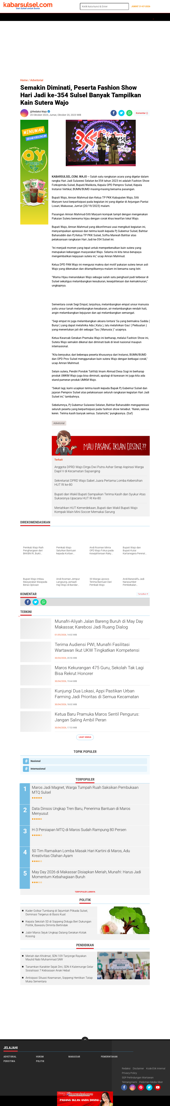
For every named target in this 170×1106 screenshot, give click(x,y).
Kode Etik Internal (155, 1068)
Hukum (44, 17)
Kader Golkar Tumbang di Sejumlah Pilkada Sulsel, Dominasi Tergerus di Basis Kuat (57, 912)
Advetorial (36, 80)
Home (8, 17)
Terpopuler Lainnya (85, 892)
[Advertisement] (85, 48)
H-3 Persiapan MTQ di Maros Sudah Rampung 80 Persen (80, 830)
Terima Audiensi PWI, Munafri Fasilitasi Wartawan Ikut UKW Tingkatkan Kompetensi (98, 647)
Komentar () (142, 113)
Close (61, 1093)
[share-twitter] (121, 113)
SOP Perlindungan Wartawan (138, 1077)
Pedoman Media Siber (151, 1082)
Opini (131, 17)
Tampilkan (143, 594)
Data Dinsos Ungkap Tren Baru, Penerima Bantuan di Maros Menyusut (82, 811)
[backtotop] (85, 1040)
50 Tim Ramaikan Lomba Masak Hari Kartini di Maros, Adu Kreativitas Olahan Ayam (82, 853)
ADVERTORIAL (106, 17)
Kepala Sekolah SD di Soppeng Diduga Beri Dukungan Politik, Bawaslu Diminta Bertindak (58, 923)
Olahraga (73, 17)
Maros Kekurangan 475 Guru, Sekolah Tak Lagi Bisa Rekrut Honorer (101, 670)
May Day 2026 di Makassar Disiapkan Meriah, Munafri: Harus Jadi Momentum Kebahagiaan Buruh (87, 874)
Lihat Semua (85, 737)
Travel (142, 17)
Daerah (32, 17)
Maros (121, 17)
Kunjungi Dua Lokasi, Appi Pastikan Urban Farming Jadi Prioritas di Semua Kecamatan (98, 694)
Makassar (74, 1056)
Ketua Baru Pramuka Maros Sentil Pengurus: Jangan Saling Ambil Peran (98, 717)
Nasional (36, 761)
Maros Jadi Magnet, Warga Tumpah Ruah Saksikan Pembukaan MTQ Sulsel (86, 790)
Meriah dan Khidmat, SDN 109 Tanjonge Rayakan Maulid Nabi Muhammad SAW (56, 957)
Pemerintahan (109, 1056)
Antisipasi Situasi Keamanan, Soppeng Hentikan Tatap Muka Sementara (59, 979)
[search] (104, 6)
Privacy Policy (129, 1073)
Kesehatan (89, 17)
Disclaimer (138, 1068)
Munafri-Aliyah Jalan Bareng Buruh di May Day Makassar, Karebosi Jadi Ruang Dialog (100, 624)
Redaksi (126, 1068)
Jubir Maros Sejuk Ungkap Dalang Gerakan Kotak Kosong (56, 934)
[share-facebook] (114, 113)
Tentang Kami (129, 1082)
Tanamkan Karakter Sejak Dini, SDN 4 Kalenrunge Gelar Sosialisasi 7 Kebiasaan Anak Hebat (59, 968)
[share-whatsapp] (129, 113)
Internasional (38, 768)
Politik (19, 17)
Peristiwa (57, 17)
